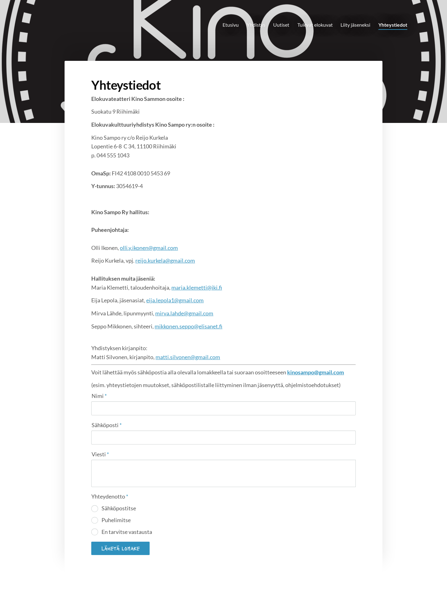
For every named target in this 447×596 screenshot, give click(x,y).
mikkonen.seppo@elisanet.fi (188, 326)
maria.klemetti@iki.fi (196, 287)
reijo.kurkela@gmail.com (165, 260)
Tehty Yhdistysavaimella (337, 578)
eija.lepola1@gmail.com (175, 300)
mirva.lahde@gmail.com (184, 313)
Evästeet (291, 578)
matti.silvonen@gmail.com (188, 357)
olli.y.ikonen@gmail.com (149, 247)
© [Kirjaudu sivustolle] (92, 578)
